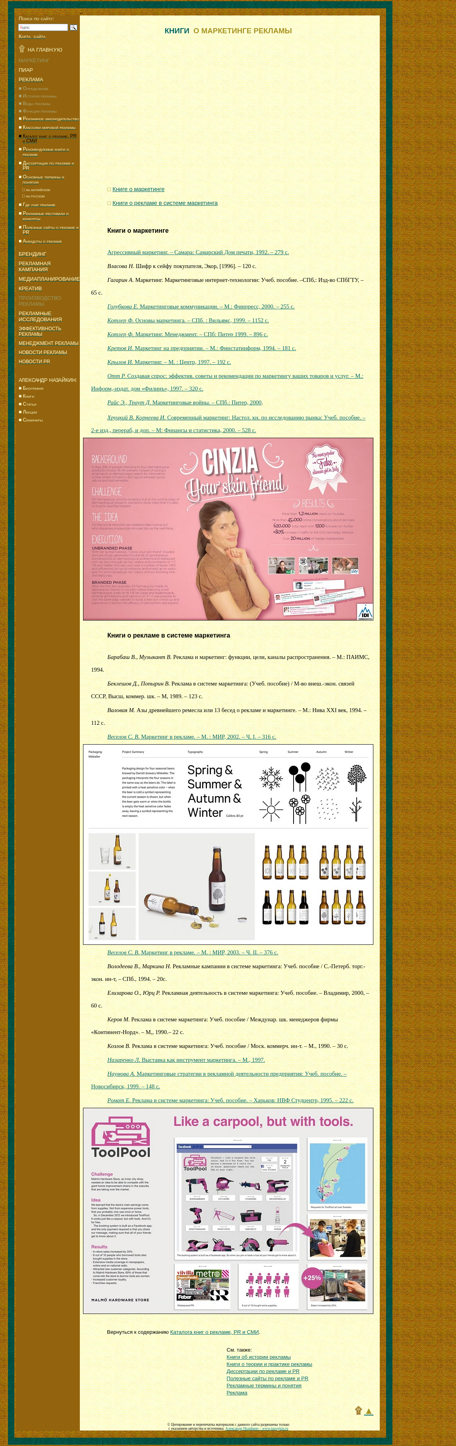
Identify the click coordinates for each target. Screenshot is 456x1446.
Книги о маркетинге (137, 230)
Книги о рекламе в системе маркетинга (168, 635)
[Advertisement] (47, 590)
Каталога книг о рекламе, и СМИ (214, 1332)
